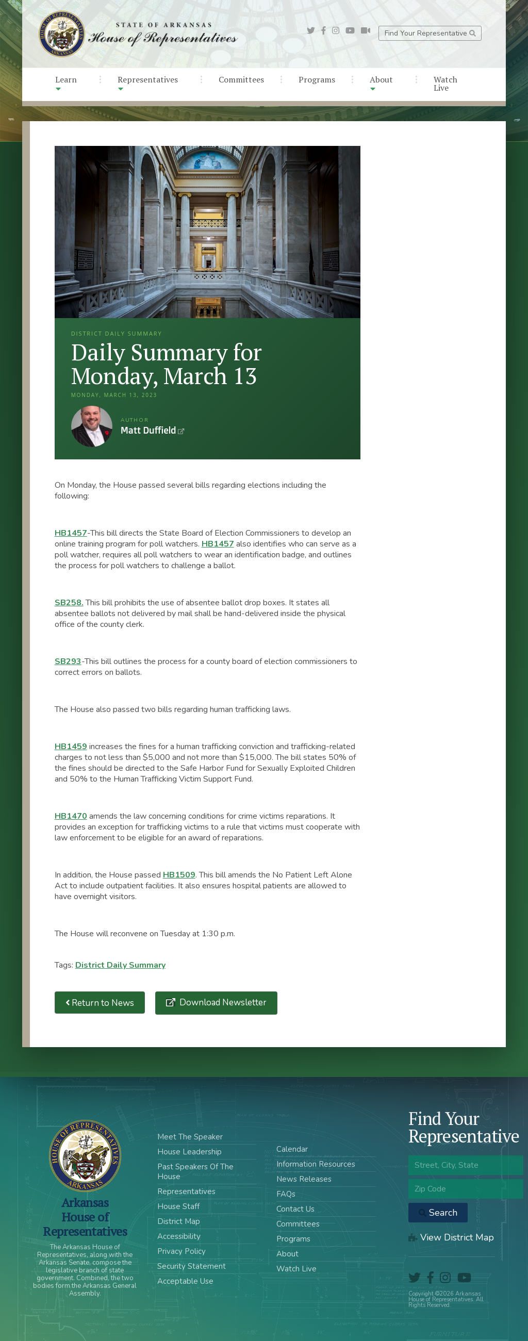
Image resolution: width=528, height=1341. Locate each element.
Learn (66, 83)
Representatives (148, 83)
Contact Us (295, 1209)
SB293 (68, 661)
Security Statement (191, 1266)
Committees (241, 79)
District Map (178, 1221)
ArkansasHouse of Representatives (85, 1216)
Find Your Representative (430, 33)
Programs (317, 79)
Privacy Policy (181, 1251)
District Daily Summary (120, 965)
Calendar (292, 1149)
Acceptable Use (185, 1281)
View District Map (451, 1237)
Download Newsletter (222, 1002)
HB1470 (71, 816)
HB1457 (71, 533)
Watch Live (445, 83)
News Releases (304, 1179)
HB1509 (179, 875)
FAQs (285, 1194)
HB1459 (71, 746)
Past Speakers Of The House (195, 1172)
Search (438, 1212)
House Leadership (189, 1152)
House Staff (178, 1206)
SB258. (69, 602)
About (381, 83)
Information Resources (315, 1164)
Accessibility (179, 1236)
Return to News (100, 1002)
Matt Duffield (91, 426)
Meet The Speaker (190, 1137)
